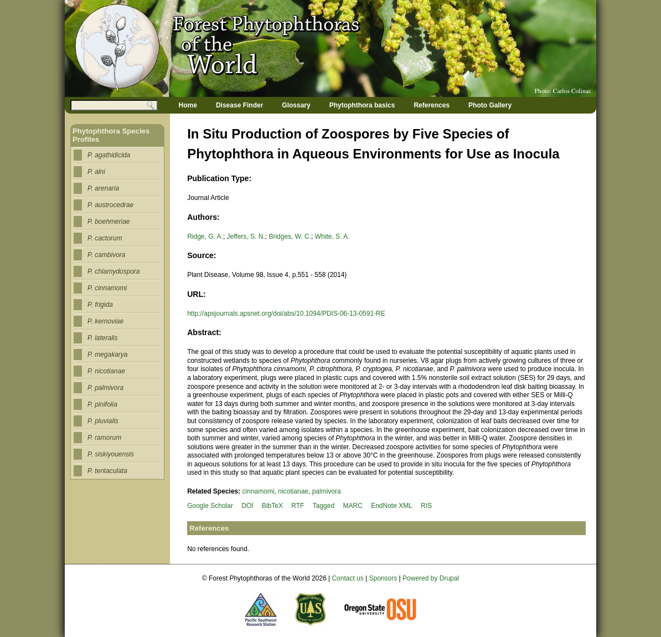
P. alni (96, 172)
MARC (352, 506)
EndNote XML (391, 506)
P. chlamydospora (113, 271)
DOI (247, 506)
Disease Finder (239, 105)
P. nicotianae (106, 371)
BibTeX (272, 506)
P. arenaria (103, 188)
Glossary (296, 105)
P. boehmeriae (108, 221)
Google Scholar (210, 506)
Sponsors (383, 578)
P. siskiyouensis (110, 454)
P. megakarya (107, 354)
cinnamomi (258, 491)
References (432, 105)
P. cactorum (104, 238)
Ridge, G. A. (205, 236)
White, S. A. (332, 236)
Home (188, 105)
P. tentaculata (107, 471)
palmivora (326, 491)
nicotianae (293, 491)
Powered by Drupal (430, 578)
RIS (426, 506)
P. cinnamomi (107, 288)
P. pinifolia (102, 404)
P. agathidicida (108, 155)
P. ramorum (104, 437)
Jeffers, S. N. (246, 236)
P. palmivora (105, 388)
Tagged (323, 506)
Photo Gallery (490, 105)
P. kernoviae (105, 321)
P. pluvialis (102, 421)
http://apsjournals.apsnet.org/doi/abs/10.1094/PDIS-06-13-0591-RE (286, 313)
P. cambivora (106, 255)
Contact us (347, 578)
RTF (297, 506)
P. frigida (100, 305)
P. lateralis (102, 338)
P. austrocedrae (110, 205)
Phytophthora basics (362, 105)
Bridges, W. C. (289, 236)
